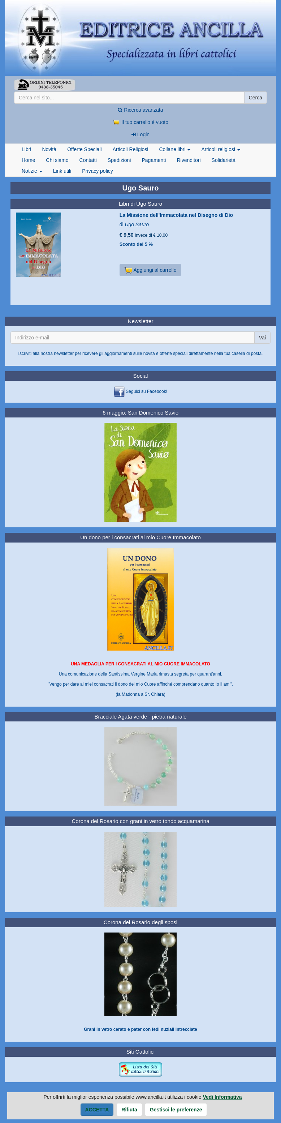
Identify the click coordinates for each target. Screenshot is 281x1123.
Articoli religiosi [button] (220, 149)
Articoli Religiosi (130, 149)
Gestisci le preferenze (176, 1110)
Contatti (88, 160)
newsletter (64, 353)
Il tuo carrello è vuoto (140, 122)
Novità (49, 149)
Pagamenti (154, 160)
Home (28, 160)
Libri (26, 149)
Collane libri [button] (174, 149)
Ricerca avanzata (140, 110)
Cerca (255, 97)
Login (140, 134)
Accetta (97, 1110)
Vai (262, 337)
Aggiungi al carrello (150, 270)
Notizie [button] (32, 171)
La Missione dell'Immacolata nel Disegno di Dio (176, 215)
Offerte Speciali (84, 149)
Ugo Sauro (137, 224)
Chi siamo (57, 160)
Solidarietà (223, 160)
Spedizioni (119, 160)
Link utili (62, 171)
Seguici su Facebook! (146, 391)
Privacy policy (97, 171)
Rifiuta (129, 1110)
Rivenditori (188, 160)
